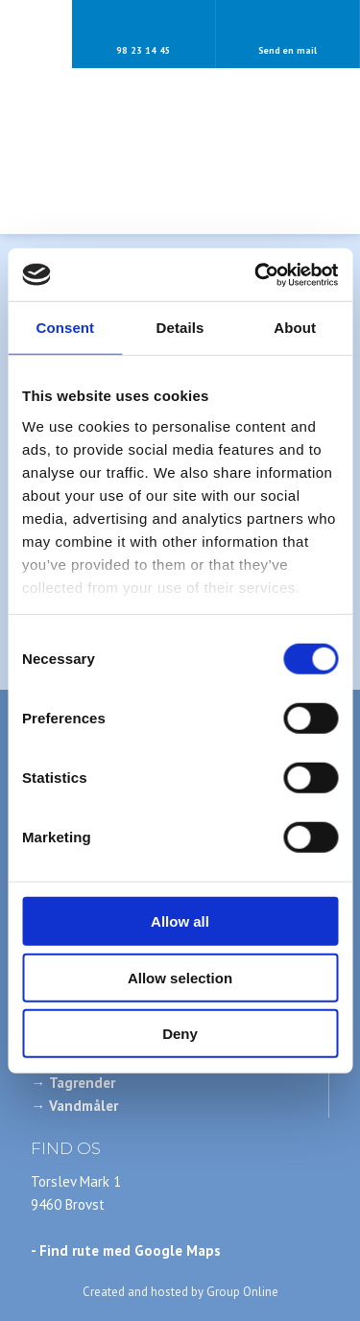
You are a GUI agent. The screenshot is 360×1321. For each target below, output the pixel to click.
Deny (180, 1034)
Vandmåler (83, 1106)
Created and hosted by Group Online (180, 1292)
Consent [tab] (65, 327)
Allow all (180, 921)
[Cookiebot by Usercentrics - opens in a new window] (256, 274)
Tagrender (82, 1082)
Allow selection (180, 977)
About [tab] (295, 327)
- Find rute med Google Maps (126, 1250)
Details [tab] (180, 327)
